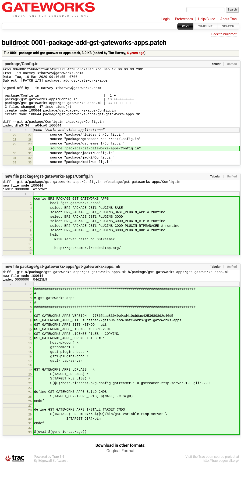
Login (165, 19)
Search (228, 26)
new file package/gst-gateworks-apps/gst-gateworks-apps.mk (62, 280)
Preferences (184, 19)
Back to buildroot (224, 34)
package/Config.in (22, 63)
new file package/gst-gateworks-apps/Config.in (49, 187)
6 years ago (135, 53)
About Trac (228, 19)
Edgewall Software (52, 476)
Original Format (120, 466)
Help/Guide (206, 19)
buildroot (15, 43)
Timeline (205, 26)
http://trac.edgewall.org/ (221, 476)
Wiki (185, 26)
